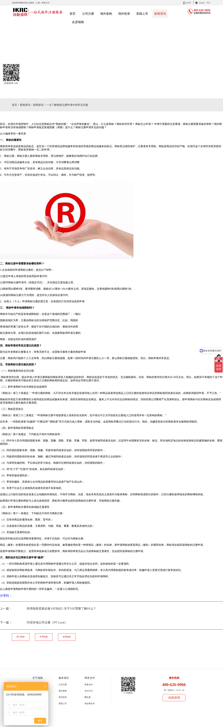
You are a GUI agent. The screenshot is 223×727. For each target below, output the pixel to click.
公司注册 (63, 684)
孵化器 (88, 697)
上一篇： (48, 608)
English (202, 3)
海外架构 (63, 691)
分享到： (6, 595)
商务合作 (89, 684)
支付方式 (89, 691)
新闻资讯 (25, 104)
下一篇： (33, 622)
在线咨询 (174, 697)
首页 (72, 13)
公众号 (188, 3)
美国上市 (63, 703)
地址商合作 (90, 703)
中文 (208, 3)
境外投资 (63, 697)
